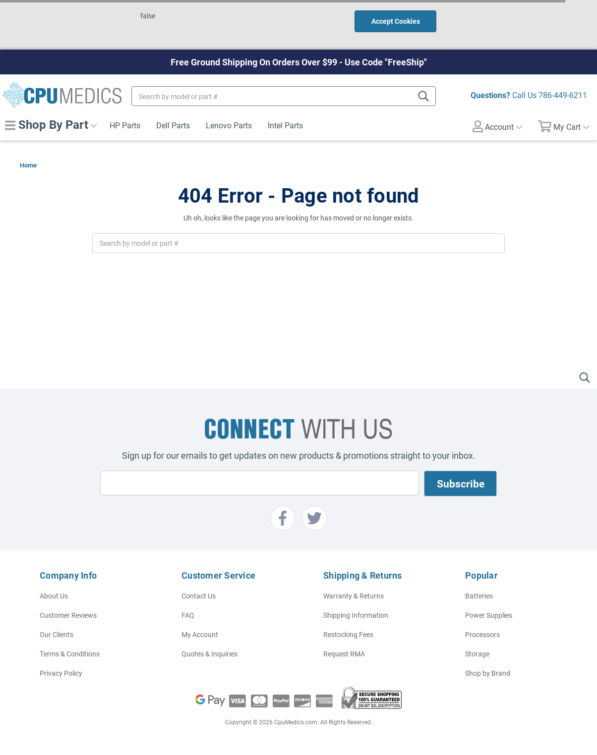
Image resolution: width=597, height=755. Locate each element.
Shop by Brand (487, 673)
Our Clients (56, 634)
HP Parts (125, 125)
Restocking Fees (348, 634)
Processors (482, 634)
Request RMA (344, 653)
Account (497, 126)
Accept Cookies (395, 21)
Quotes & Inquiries (209, 653)
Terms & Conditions (70, 653)
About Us (54, 595)
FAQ (187, 615)
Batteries (479, 595)
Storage (477, 653)
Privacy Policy (61, 673)
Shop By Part (51, 124)
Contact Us (198, 595)
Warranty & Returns (353, 595)
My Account (199, 634)
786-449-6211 (562, 95)
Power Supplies (488, 615)
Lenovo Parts (229, 125)
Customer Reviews (68, 615)
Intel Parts (285, 125)
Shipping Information (355, 615)
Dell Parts (173, 125)
